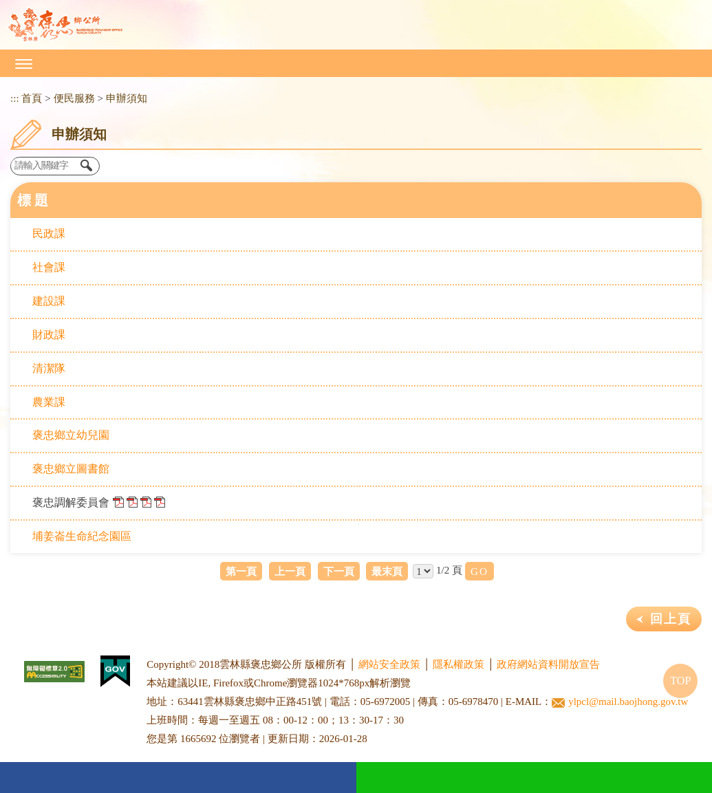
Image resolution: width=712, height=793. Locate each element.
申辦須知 (126, 98)
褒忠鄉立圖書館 (70, 469)
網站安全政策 (389, 664)
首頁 (31, 98)
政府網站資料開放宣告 (548, 664)
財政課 (48, 334)
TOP (680, 680)
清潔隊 (48, 368)
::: (14, 98)
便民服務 (74, 98)
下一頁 (338, 571)
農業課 (48, 402)
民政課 (48, 233)
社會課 (48, 267)
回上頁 (670, 619)
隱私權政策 (458, 664)
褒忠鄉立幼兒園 (70, 435)
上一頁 (289, 571)
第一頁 (241, 571)
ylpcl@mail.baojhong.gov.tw (620, 702)
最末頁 (386, 571)
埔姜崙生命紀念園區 (81, 536)
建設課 (48, 301)
